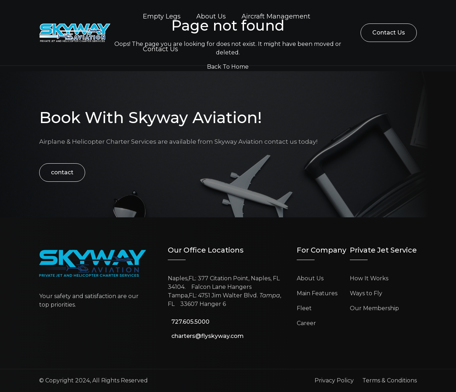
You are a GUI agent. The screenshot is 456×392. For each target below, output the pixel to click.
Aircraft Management (276, 16)
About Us (211, 16)
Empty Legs (162, 16)
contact (62, 172)
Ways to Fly (366, 293)
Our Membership (374, 308)
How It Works (369, 278)
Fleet (304, 308)
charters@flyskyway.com (207, 336)
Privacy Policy (334, 380)
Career (306, 323)
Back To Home (228, 66)
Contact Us (160, 49)
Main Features (317, 293)
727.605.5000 (190, 321)
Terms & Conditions (389, 380)
